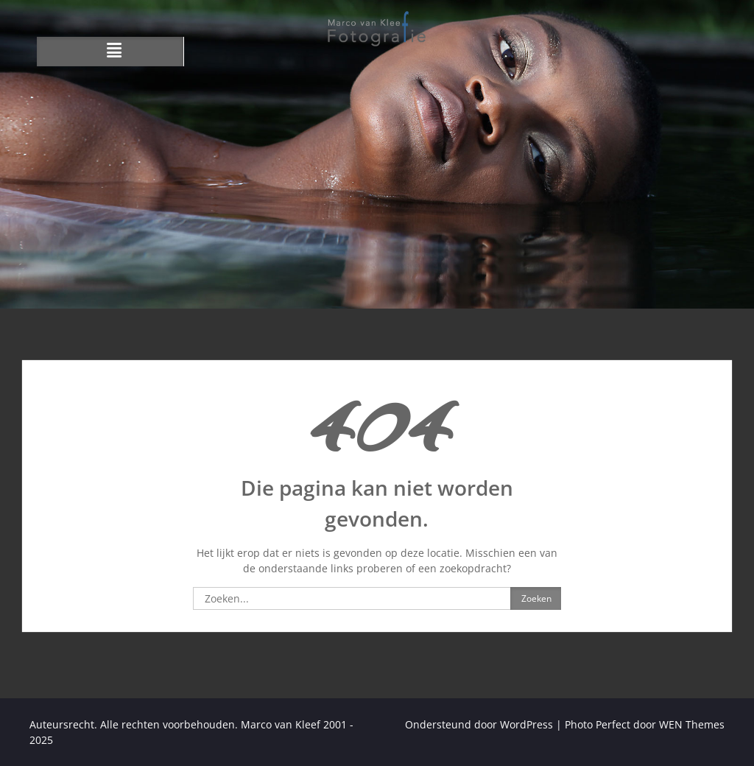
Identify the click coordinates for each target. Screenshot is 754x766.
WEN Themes (692, 724)
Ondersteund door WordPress (479, 724)
